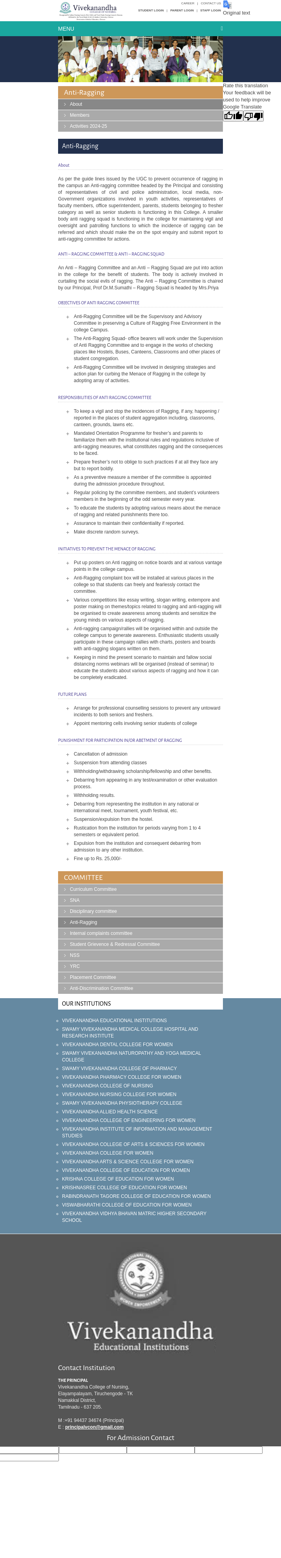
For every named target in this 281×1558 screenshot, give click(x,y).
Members (79, 115)
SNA (75, 900)
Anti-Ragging (83, 922)
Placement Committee (93, 977)
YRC (75, 966)
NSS (75, 955)
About (76, 104)
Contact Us (211, 3)
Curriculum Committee (93, 889)
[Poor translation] (253, 115)
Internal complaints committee (101, 933)
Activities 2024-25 (88, 126)
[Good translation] (233, 115)
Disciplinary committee (93, 911)
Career (187, 3)
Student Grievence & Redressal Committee (115, 944)
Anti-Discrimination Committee (101, 988)
